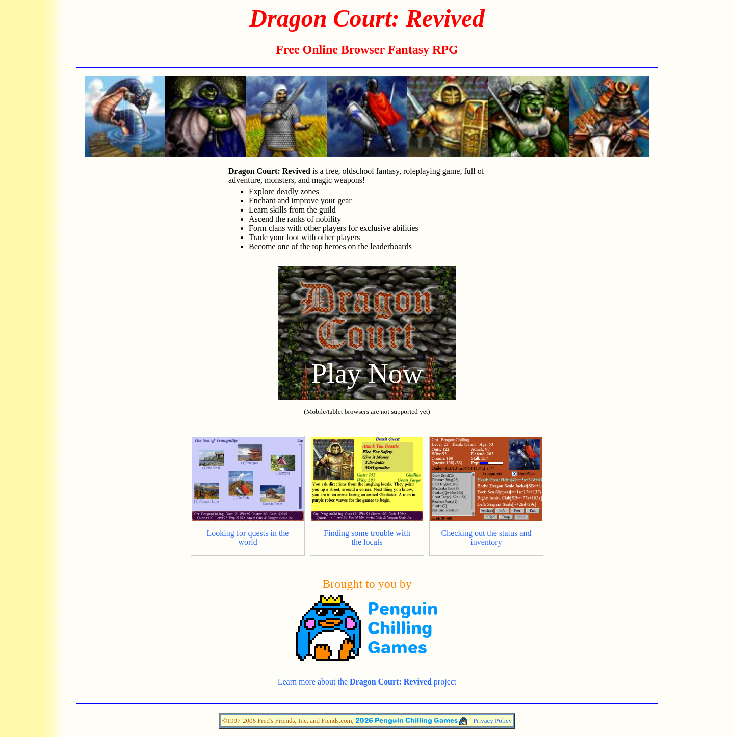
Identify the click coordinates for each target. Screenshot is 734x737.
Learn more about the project (367, 681)
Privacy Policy (492, 720)
